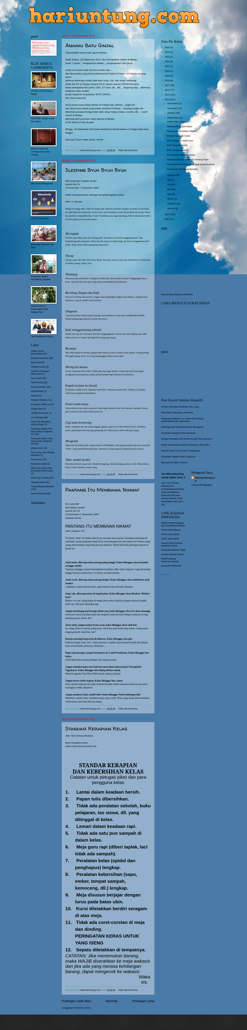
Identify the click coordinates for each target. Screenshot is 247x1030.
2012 (167, 219)
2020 (167, 71)
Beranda (111, 1001)
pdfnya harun (37, 448)
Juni (169, 184)
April (169, 194)
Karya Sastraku (38, 387)
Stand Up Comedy (40, 477)
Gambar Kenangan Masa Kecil (40, 372)
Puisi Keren (36, 459)
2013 (167, 214)
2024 (167, 52)
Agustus (171, 175)
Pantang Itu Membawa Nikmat (102, 489)
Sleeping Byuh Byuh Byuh (95, 169)
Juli (169, 180)
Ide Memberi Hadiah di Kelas (181, 155)
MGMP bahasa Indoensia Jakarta (170, 559)
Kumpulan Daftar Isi (40, 404)
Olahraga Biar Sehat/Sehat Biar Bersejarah (182, 427)
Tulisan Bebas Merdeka (42, 486)
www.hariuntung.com (205, 479)
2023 (167, 57)
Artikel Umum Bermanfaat (37, 352)
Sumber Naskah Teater (172, 554)
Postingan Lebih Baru (76, 1001)
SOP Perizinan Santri (177, 145)
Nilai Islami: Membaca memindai (177, 412)
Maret (170, 198)
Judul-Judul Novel (170, 538)
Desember (172, 103)
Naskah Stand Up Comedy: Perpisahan (180, 450)
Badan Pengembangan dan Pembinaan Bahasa (173, 524)
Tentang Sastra (38, 482)
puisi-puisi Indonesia (171, 565)
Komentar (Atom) (82, 1008)
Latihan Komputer (39, 413)
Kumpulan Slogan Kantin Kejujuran (178, 456)
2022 (167, 61)
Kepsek (34, 395)
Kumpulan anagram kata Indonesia (178, 433)
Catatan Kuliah (38, 367)
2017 (167, 85)
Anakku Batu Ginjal (89, 45)
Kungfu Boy (36, 408)
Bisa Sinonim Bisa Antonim (174, 462)
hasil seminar (37, 382)
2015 (167, 94)
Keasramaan (37, 391)
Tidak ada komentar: (128, 150)
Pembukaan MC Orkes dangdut (182, 169)
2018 (167, 80)
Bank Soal (36, 362)
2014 (167, 99)
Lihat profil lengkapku (201, 485)
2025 (167, 47)
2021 (167, 66)
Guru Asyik (36, 378)
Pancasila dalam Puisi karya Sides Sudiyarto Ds (41, 441)
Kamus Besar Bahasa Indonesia (177, 294)
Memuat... (166, 574)
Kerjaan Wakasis (39, 400)
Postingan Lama (143, 1001)
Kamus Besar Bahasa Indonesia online (172, 544)
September (173, 117)
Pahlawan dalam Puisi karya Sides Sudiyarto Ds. (42, 431)
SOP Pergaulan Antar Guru (180, 140)
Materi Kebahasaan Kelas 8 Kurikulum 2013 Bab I (185, 445)
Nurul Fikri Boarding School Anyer (40, 423)
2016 (167, 90)
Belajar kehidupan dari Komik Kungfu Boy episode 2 (186, 439)
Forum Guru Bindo (170, 534)
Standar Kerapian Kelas (96, 728)
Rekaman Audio (38, 464)
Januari (171, 208)
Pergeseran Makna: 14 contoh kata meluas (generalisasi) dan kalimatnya (182, 419)
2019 (167, 75)
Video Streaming (39, 493)
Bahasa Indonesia (40, 358)
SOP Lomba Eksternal (178, 150)
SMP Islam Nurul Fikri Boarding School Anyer (42, 469)
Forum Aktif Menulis (171, 530)
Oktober (171, 113)
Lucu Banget (37, 417)
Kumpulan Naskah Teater (173, 550)
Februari (171, 203)
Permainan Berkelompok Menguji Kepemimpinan (191, 164)
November (172, 108)
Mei (169, 189)
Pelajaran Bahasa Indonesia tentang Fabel (187, 159)
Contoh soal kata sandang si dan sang (180, 406)
